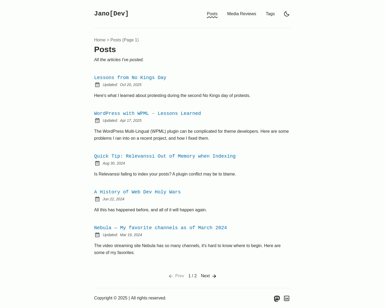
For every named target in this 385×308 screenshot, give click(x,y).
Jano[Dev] (111, 13)
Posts (212, 13)
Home (100, 40)
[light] (286, 14)
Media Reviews (241, 13)
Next (209, 276)
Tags (270, 13)
